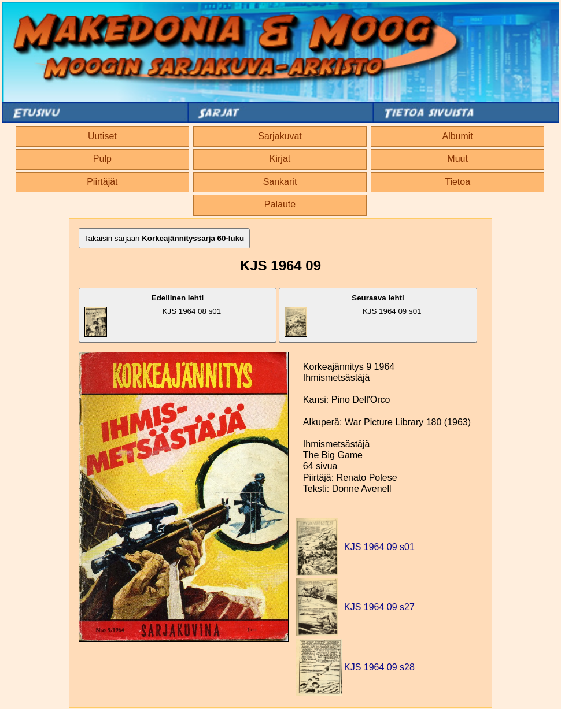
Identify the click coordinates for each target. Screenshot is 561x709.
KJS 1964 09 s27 (379, 607)
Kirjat (280, 159)
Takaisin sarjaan (164, 238)
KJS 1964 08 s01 (152, 315)
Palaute (280, 204)
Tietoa (457, 182)
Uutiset (102, 136)
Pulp (102, 159)
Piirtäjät (102, 182)
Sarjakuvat (280, 136)
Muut (457, 159)
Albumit (457, 136)
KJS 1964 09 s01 (353, 315)
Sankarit (280, 182)
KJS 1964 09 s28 (379, 667)
